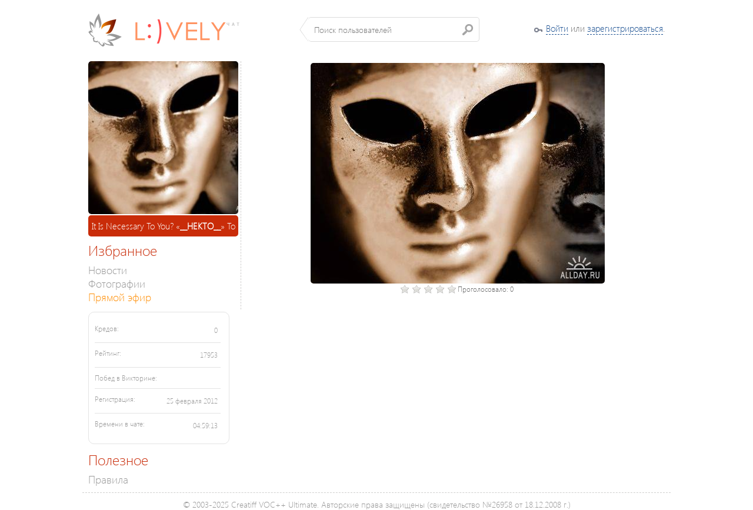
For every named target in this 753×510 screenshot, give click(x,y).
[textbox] (393, 29)
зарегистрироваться (625, 28)
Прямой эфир (119, 296)
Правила (108, 479)
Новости (107, 269)
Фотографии (116, 283)
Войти (557, 28)
